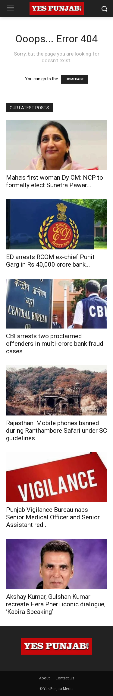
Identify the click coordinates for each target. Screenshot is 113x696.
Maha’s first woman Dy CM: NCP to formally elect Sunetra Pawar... (54, 181)
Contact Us (64, 678)
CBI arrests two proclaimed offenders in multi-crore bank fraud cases (54, 343)
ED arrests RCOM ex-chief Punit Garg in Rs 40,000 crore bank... (50, 260)
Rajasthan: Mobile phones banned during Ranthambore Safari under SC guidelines (56, 430)
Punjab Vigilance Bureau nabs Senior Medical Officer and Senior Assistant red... (53, 517)
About (44, 678)
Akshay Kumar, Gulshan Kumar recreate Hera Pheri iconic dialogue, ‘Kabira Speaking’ (55, 604)
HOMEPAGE (74, 79)
